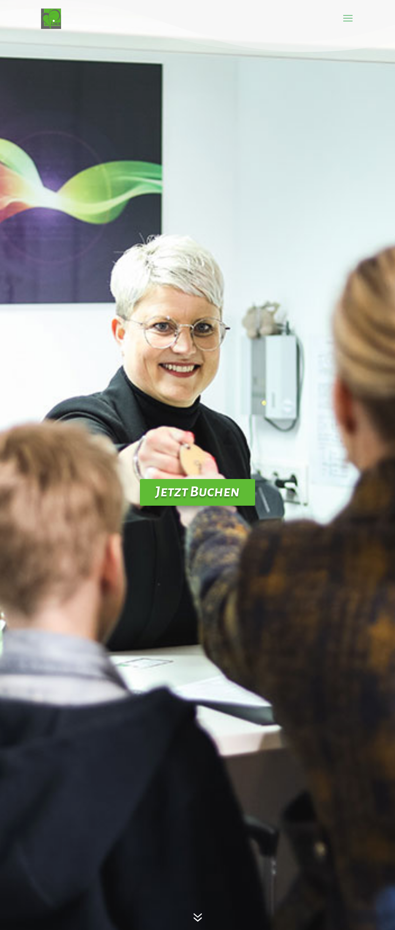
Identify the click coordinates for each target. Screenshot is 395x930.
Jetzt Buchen (197, 492)
